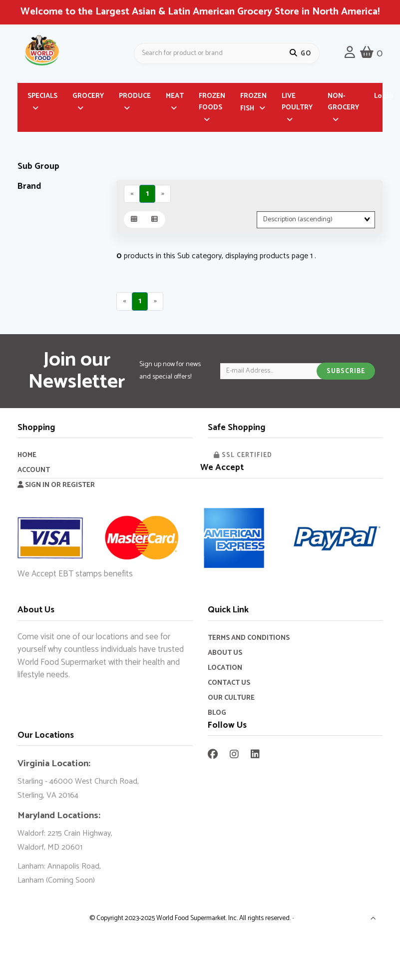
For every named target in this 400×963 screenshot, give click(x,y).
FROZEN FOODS (212, 103)
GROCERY (88, 97)
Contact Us (229, 684)
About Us (225, 654)
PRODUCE (135, 97)
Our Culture (231, 699)
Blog (217, 714)
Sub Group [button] (38, 168)
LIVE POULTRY (297, 103)
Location (225, 669)
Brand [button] (29, 187)
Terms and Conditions (249, 639)
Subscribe (346, 373)
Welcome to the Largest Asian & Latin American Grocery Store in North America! (200, 11)
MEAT (175, 97)
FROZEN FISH (253, 104)
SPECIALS (42, 97)
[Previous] (132, 195)
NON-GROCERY (343, 103)
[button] (374, 921)
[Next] (163, 195)
